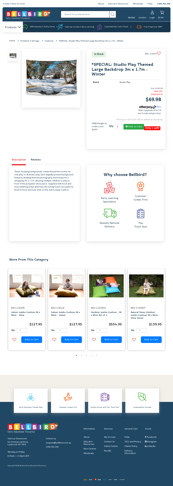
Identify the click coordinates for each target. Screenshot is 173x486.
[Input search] (85, 14)
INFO (150, 107)
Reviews (36, 160)
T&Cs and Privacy (133, 442)
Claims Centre (111, 446)
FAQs (150, 4)
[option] (27, 310)
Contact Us (109, 442)
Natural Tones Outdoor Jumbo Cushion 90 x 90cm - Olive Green (145, 315)
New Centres (90, 449)
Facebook (150, 437)
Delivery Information (130, 452)
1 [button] (76, 355)
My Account (110, 437)
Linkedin (150, 446)
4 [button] (91, 355)
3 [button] (86, 355)
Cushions (49, 41)
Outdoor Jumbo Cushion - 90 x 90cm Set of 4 (106, 313)
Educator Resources (118, 4)
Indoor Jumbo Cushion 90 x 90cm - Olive (25, 313)
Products (13, 27)
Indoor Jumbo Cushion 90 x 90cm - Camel (65, 313)
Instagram (151, 442)
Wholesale (138, 4)
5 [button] (96, 355)
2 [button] (81, 355)
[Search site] (112, 14)
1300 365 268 (163, 4)
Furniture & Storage (29, 41)
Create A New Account (14, 4)
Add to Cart (133, 126)
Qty (111, 126)
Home (12, 41)
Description (19, 160)
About (101, 4)
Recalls (107, 451)
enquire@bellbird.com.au (58, 443)
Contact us (51, 439)
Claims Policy (131, 446)
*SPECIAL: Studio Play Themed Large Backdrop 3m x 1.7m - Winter (91, 41)
